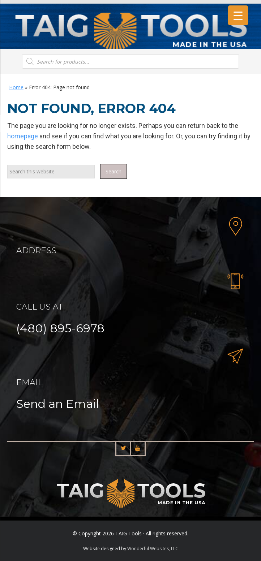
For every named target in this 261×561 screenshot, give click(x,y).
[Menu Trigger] (238, 15)
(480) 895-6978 (60, 328)
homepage (22, 136)
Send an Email (57, 404)
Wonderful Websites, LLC (152, 548)
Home (16, 87)
